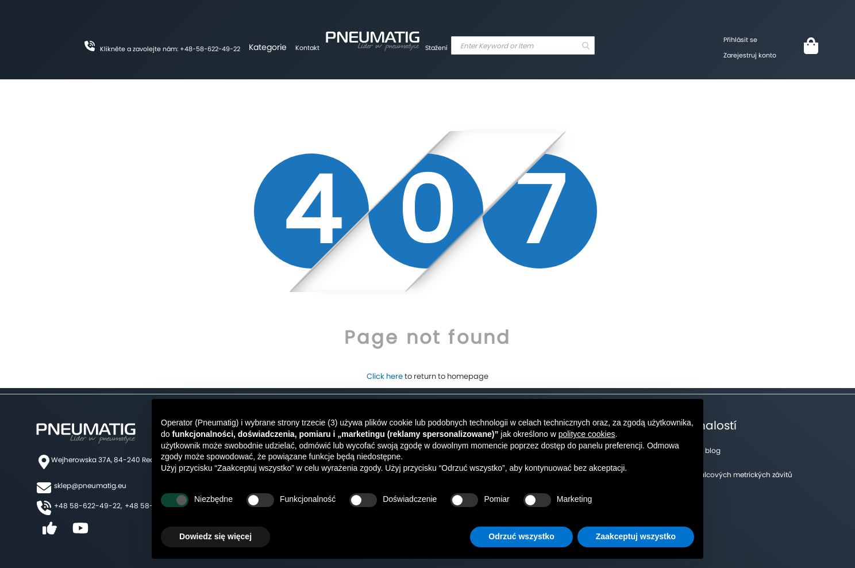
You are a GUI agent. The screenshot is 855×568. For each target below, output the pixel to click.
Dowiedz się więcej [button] (215, 536)
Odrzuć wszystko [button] (521, 536)
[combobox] (523, 45)
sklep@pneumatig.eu (90, 485)
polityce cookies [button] (587, 434)
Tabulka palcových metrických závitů (729, 474)
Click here (385, 376)
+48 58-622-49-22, (88, 506)
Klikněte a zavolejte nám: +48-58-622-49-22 (170, 48)
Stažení (436, 47)
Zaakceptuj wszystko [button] (636, 536)
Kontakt (307, 47)
